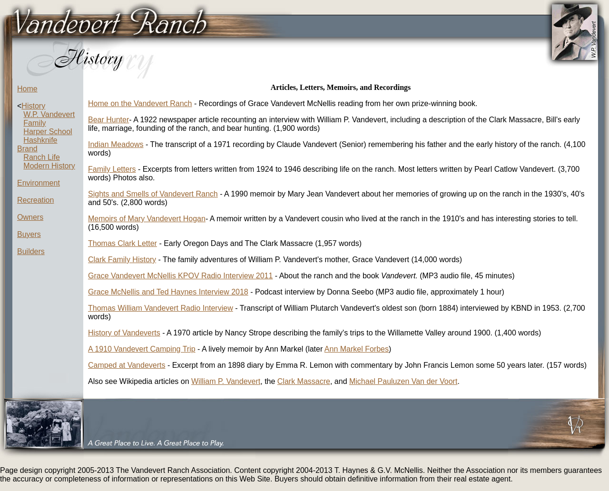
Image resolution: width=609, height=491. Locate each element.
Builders (31, 251)
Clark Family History (122, 259)
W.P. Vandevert (49, 114)
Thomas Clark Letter (122, 243)
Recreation (35, 200)
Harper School (47, 132)
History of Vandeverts (124, 333)
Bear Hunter (108, 120)
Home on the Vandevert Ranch (140, 103)
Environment (38, 183)
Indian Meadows (116, 144)
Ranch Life (41, 157)
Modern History (49, 166)
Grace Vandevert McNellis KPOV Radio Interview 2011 (180, 276)
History (33, 106)
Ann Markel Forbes (356, 349)
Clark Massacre (303, 381)
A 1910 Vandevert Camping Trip (142, 349)
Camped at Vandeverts (126, 365)
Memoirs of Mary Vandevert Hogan (147, 219)
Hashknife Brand (37, 144)
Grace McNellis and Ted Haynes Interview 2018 (168, 292)
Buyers (29, 234)
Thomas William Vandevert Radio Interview (160, 308)
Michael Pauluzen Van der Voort (403, 381)
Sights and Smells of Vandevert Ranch (153, 194)
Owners (30, 217)
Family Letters (112, 169)
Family (34, 123)
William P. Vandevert (225, 381)
